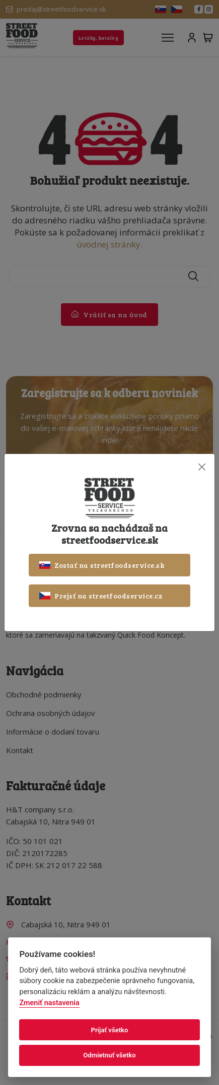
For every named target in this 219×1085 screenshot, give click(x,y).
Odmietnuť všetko (109, 1055)
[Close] (201, 466)
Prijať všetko (109, 1030)
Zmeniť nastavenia (49, 1003)
